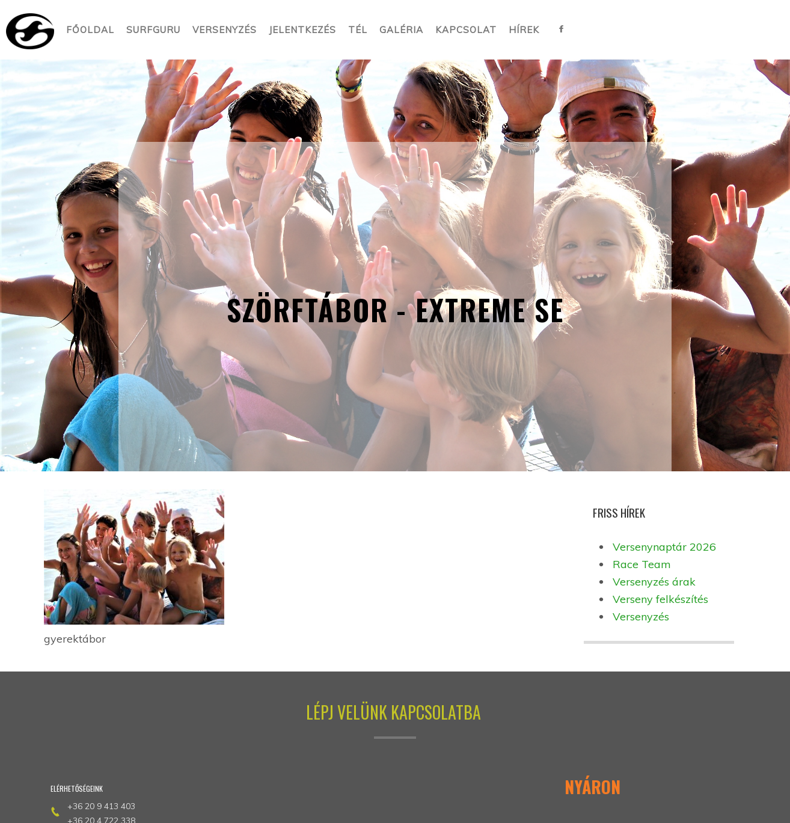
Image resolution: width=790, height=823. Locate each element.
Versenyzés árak (654, 582)
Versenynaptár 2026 (664, 547)
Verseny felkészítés (660, 599)
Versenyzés (641, 616)
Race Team (642, 564)
